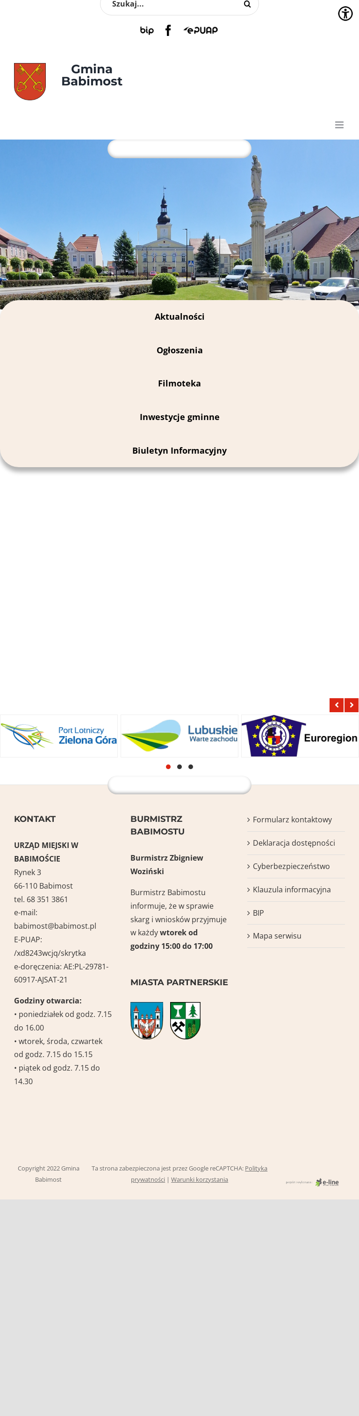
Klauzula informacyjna (292, 889)
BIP (258, 913)
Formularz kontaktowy (292, 819)
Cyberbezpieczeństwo (291, 866)
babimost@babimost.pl (55, 926)
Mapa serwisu (277, 936)
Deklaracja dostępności (294, 843)
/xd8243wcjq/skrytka (50, 953)
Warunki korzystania (199, 1179)
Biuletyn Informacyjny (179, 450)
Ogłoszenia (180, 350)
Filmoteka (179, 383)
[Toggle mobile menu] (340, 125)
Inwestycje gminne (180, 416)
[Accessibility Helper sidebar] (345, 13)
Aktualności (180, 316)
